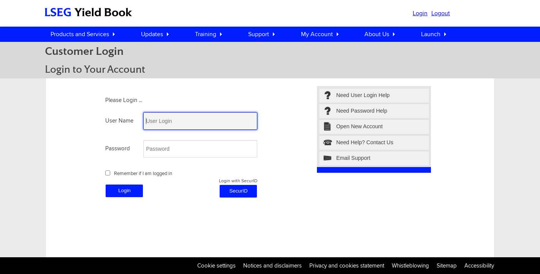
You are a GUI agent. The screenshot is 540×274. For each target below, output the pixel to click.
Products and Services (80, 34)
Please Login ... (123, 100)
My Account (317, 34)
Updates (152, 34)
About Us (376, 34)
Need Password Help (355, 111)
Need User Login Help (356, 96)
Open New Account (353, 127)
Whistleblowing (410, 265)
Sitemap (447, 265)
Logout (440, 13)
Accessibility (479, 265)
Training (205, 34)
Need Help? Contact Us (358, 143)
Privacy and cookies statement (346, 265)
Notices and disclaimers (272, 265)
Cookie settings (216, 265)
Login (420, 13)
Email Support (347, 158)
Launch (430, 34)
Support (258, 34)
